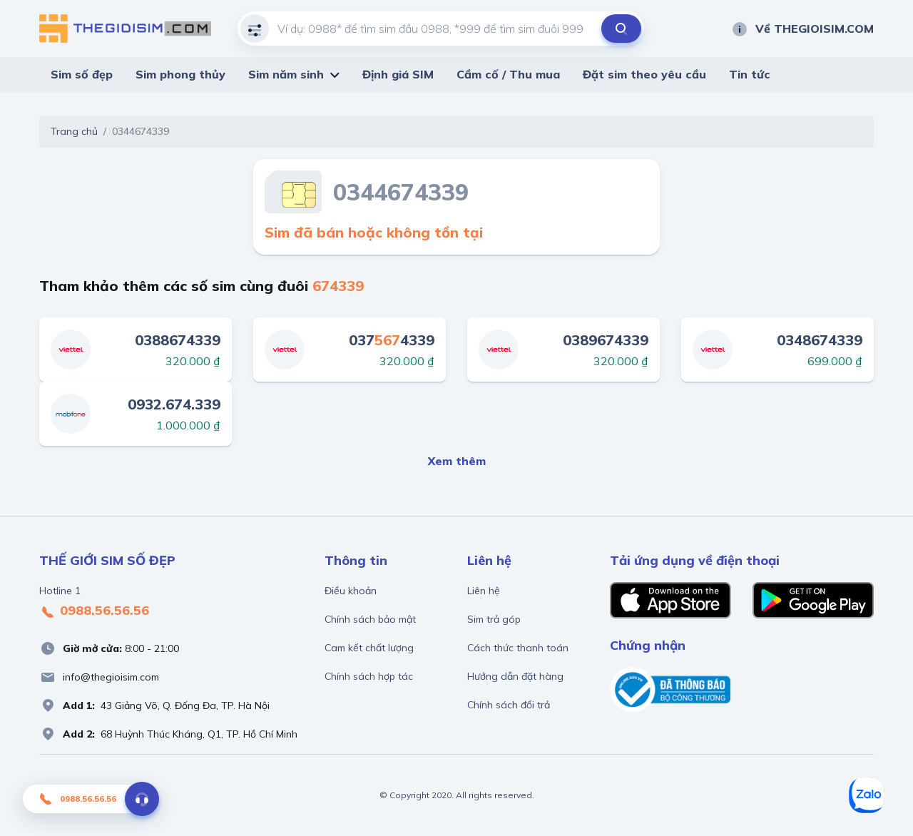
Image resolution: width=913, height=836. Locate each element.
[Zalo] (866, 795)
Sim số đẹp (82, 74)
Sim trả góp (494, 619)
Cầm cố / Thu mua (508, 74)
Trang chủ (74, 131)
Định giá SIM (398, 74)
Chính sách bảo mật (370, 619)
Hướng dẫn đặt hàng (515, 676)
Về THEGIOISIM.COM (802, 28)
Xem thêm (457, 461)
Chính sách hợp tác (369, 676)
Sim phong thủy (180, 74)
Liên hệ (483, 590)
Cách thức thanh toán (517, 647)
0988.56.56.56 (94, 611)
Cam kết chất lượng (369, 647)
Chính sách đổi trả (508, 704)
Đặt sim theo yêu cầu (644, 74)
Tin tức (749, 74)
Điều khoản (351, 590)
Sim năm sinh (286, 74)
